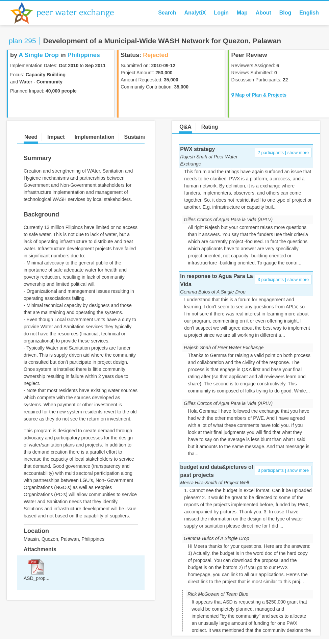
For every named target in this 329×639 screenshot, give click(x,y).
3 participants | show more (283, 279)
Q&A (185, 127)
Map (242, 13)
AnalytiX (195, 13)
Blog (285, 13)
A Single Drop (38, 55)
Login (221, 13)
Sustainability (141, 137)
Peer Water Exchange (67, 13)
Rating (209, 127)
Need (30, 137)
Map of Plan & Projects (259, 95)
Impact (56, 137)
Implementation (94, 137)
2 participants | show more (283, 152)
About (263, 13)
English (309, 13)
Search (167, 13)
